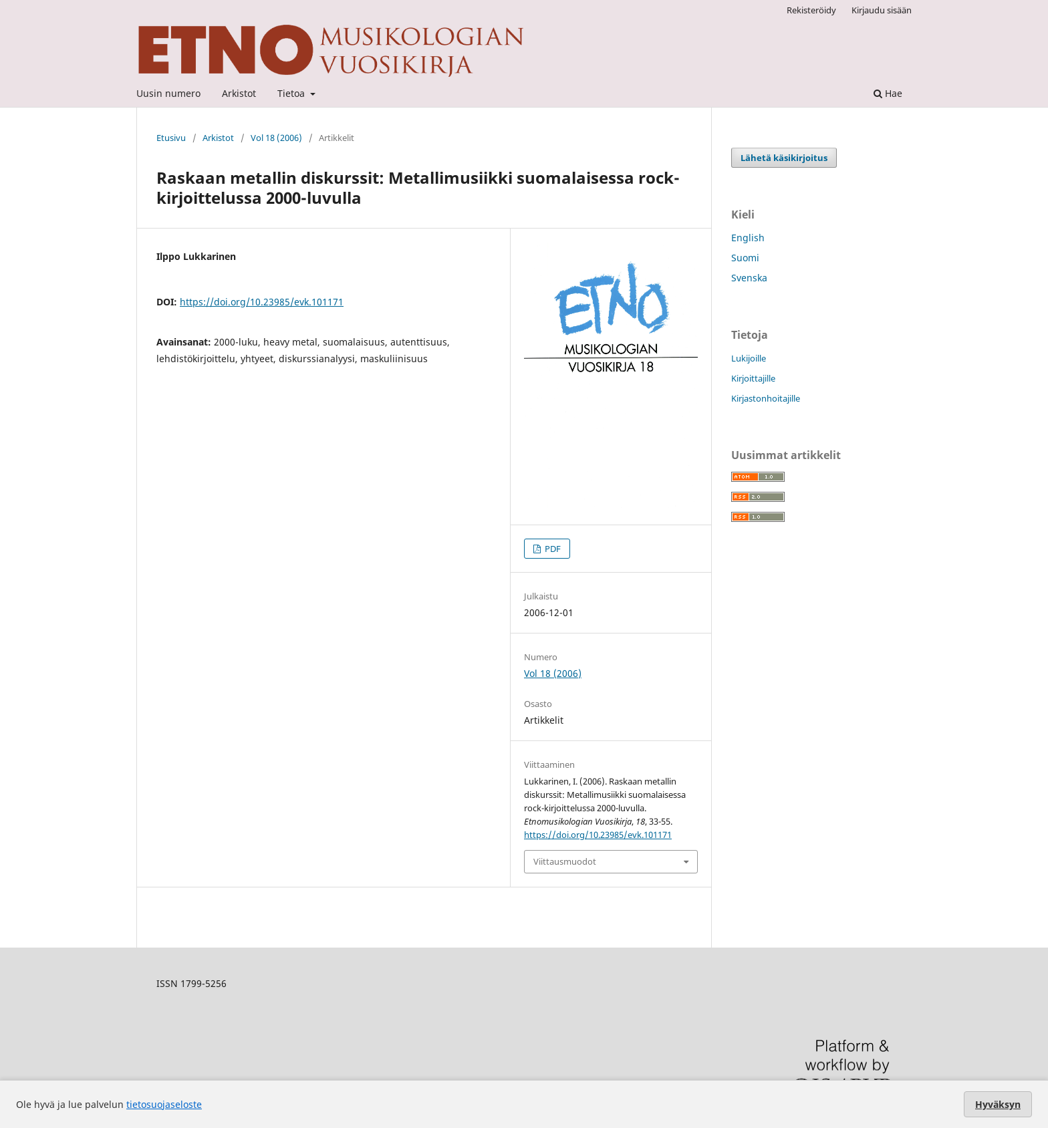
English (748, 237)
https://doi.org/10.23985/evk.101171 (262, 301)
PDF (552, 549)
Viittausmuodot (564, 861)
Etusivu (171, 138)
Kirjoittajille (753, 378)
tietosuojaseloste (164, 1104)
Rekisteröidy (811, 10)
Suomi (745, 257)
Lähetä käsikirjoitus (784, 158)
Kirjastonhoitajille (765, 398)
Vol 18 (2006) (276, 138)
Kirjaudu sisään (882, 10)
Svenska (749, 277)
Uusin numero (168, 93)
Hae (888, 93)
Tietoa (292, 93)
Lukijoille (748, 358)
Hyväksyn (998, 1104)
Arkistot (239, 93)
